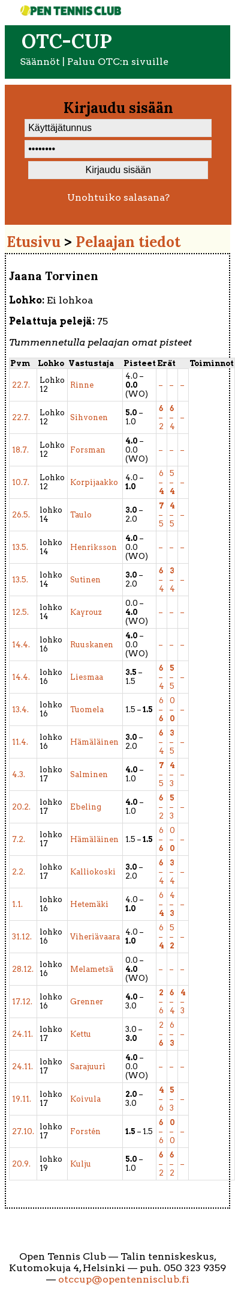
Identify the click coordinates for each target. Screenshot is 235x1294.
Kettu (80, 1034)
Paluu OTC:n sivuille (117, 61)
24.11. (22, 1034)
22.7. (21, 384)
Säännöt (40, 61)
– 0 (172, 1131)
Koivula (85, 1098)
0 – (172, 709)
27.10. (23, 1131)
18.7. (20, 449)
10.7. (20, 482)
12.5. (20, 612)
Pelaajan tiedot (128, 242)
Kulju (80, 1163)
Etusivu (34, 242)
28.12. (23, 969)
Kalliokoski (93, 871)
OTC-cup (67, 41)
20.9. (21, 1163)
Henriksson (93, 547)
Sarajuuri (88, 1066)
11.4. (20, 741)
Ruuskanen (91, 644)
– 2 (161, 417)
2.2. (18, 871)
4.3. (18, 774)
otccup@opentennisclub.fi (123, 1279)
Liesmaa (86, 677)
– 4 (172, 417)
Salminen (89, 774)
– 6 (161, 1001)
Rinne (82, 384)
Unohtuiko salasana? (118, 197)
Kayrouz (86, 612)
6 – (161, 482)
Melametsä (91, 969)
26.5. (21, 514)
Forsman (88, 449)
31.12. (22, 936)
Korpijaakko (94, 482)
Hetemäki (89, 904)
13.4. (20, 709)
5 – (172, 482)
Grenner (86, 1001)
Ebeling (85, 806)
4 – (172, 904)
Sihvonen (89, 417)
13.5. (20, 547)
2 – (161, 1034)
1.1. (17, 904)
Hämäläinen (94, 741)
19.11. (21, 1098)
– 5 (161, 514)
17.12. (22, 1001)
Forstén (85, 1131)
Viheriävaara (95, 936)
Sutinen (85, 579)
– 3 (172, 774)
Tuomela (87, 709)
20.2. (21, 806)
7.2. (18, 839)
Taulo (81, 514)
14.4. (21, 644)
